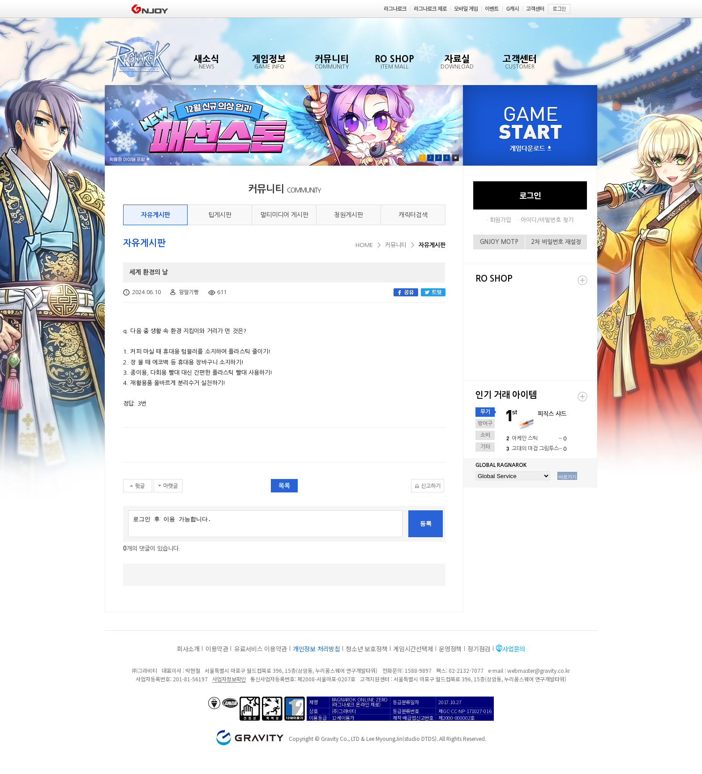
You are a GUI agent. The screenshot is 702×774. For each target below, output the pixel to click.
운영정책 (450, 648)
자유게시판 (155, 215)
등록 (426, 523)
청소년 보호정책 (366, 648)
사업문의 (513, 648)
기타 (485, 446)
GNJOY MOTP (499, 242)
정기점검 (478, 648)
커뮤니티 (396, 245)
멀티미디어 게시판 (284, 215)
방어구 (485, 423)
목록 (284, 486)
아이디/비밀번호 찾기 (547, 220)
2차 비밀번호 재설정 (556, 242)
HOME (364, 245)
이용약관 (216, 648)
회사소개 (188, 648)
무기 (485, 412)
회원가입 (500, 220)
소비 (485, 435)
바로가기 (567, 476)
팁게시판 (219, 215)
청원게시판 (348, 215)
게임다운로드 (530, 148)
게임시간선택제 (413, 648)
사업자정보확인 (229, 679)
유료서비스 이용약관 (260, 648)
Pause (455, 157)
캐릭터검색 (413, 215)
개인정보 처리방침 (316, 648)
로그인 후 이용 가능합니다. (265, 523)
